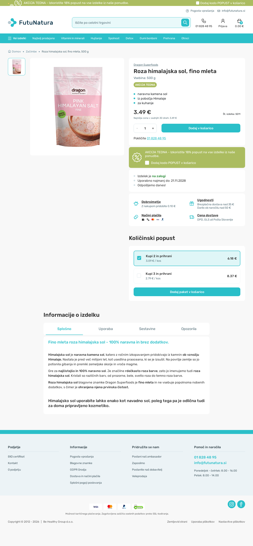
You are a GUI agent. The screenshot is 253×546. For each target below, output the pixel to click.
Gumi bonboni (148, 38)
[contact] (203, 22)
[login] (222, 22)
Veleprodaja (139, 476)
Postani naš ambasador (146, 456)
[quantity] (145, 128)
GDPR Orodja (78, 469)
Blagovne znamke (81, 463)
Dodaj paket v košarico (187, 292)
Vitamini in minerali (72, 38)
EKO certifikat (16, 456)
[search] (131, 22)
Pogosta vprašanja (200, 10)
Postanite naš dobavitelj (147, 469)
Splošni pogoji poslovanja (86, 482)
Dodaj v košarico (201, 128)
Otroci (185, 38)
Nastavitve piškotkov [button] (232, 521)
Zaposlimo (138, 463)
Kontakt (13, 463)
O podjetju (14, 469)
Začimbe (31, 51)
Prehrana (169, 38)
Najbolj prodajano (43, 38)
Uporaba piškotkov (203, 521)
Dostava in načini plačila (85, 476)
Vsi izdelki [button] (17, 38)
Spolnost (113, 38)
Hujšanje (96, 38)
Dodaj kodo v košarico (222, 3)
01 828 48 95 (156, 138)
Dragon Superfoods (146, 65)
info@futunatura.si (231, 10)
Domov (14, 51)
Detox (129, 38)
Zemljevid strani (177, 521)
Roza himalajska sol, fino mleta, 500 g (65, 51)
